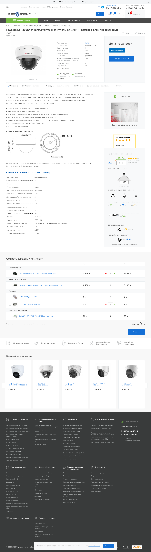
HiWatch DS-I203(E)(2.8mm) (100, 384)
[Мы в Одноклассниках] (127, 547)
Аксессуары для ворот (42, 444)
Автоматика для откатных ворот (17, 425)
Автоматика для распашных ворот (17, 428)
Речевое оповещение (70, 479)
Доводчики (10, 482)
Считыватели (10, 488)
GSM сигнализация (69, 485)
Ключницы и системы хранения (16, 503)
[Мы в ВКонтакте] (124, 547)
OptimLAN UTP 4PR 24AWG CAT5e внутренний (36, 316)
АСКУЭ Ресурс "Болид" (70, 499)
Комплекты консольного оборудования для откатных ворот (46, 426)
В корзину (136, 332)
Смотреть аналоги (121, 58)
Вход (120, 14)
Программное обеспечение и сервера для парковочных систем (102, 434)
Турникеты (10, 511)
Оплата (62, 7)
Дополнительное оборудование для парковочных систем (102, 438)
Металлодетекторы (12, 500)
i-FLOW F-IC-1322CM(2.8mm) (128, 384)
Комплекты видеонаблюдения (45, 473)
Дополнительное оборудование (17, 457)
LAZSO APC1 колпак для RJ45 (29, 304)
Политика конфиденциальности (132, 439)
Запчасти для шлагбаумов (71, 456)
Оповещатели (67, 476)
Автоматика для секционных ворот (18, 431)
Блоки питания (40, 524)
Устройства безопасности (15, 448)
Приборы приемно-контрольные (74, 482)
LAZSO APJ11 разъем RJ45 (28, 297)
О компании (23, 7)
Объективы (38, 487)
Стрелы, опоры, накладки (71, 437)
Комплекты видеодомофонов (101, 473)
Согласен (108, 546)
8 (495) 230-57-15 (129, 431)
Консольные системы (13, 454)
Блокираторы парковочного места (102, 442)
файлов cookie (94, 546)
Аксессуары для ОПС (70, 502)
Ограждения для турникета (15, 476)
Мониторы (38, 490)
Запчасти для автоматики (14, 460)
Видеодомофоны (96, 476)
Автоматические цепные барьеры (74, 459)
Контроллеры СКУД (12, 491)
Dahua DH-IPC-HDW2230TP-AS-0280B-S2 (17, 384)
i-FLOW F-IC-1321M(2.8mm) (70, 384)
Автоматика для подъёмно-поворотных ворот (15, 435)
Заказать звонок (111, 5)
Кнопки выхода (11, 494)
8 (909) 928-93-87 (129, 434)
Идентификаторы (12, 497)
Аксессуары (39, 496)
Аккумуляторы (39, 531)
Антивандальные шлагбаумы (72, 428)
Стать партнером (34, 7)
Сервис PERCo (46, 7)
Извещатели (67, 473)
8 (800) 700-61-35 (135, 8)
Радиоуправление (12, 445)
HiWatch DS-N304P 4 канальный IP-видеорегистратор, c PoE (41, 285)
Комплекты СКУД (12, 479)
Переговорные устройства (100, 482)
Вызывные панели (97, 479)
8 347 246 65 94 (114, 8)
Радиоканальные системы (71, 488)
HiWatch (87, 43)
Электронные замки (13, 485)
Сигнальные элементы (13, 451)
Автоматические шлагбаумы (72, 425)
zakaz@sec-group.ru (129, 426)
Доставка (55, 7)
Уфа (7, 7)
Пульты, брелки (11, 442)
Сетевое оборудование (42, 499)
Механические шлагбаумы (71, 431)
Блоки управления (12, 439)
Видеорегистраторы (41, 479)
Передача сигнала (41, 493)
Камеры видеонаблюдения (43, 476)
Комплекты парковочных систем (102, 425)
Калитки (9, 473)
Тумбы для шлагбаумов (70, 434)
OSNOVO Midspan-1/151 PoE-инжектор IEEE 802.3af (37, 273)
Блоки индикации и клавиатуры (73, 491)
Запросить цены (117, 50)
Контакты (69, 7)
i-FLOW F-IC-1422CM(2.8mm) (42, 384)
